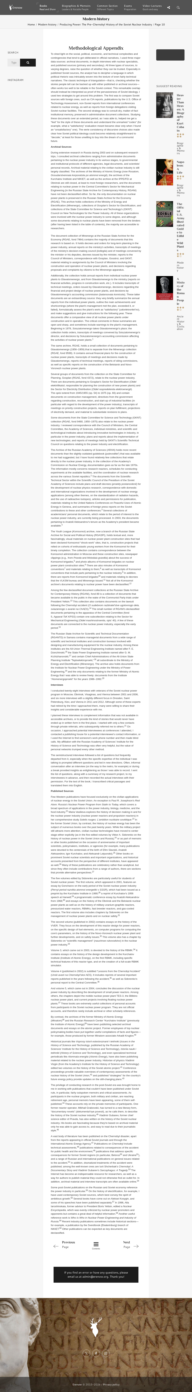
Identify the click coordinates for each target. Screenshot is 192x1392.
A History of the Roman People (181, 291)
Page (69, 1244)
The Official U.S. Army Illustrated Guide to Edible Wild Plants (181, 227)
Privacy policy (111, 1384)
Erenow (77, 1384)
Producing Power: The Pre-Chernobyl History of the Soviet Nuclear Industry (106, 24)
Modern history (47, 24)
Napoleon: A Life (180, 167)
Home (31, 24)
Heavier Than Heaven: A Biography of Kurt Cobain (181, 113)
